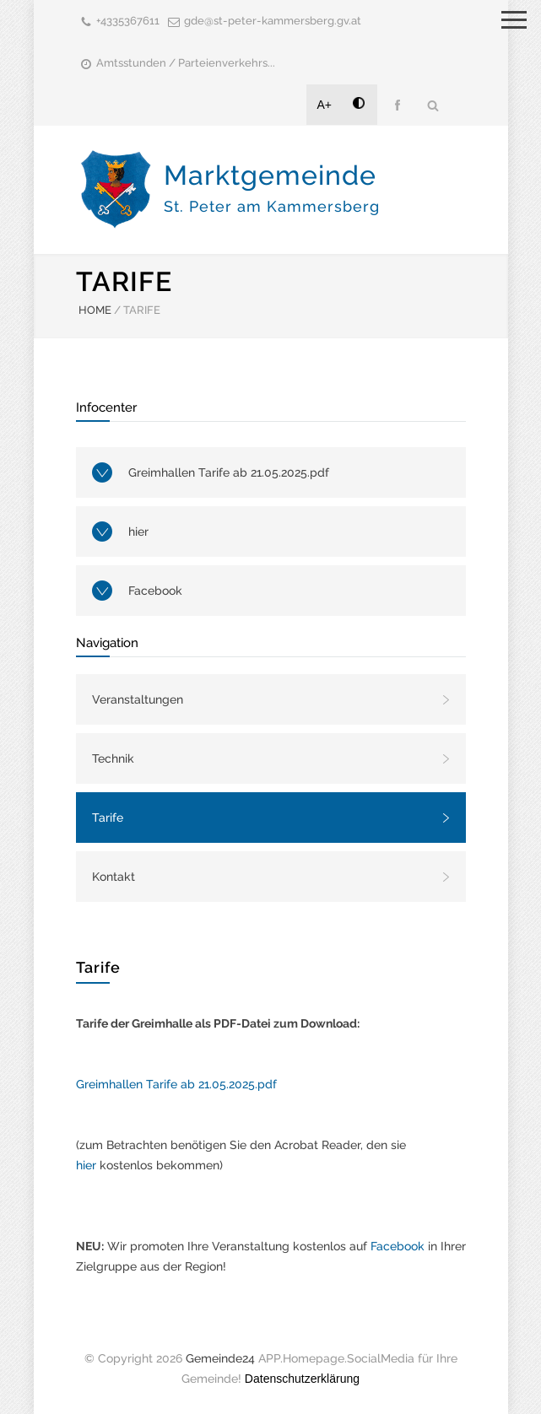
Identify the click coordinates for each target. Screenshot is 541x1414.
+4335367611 (128, 20)
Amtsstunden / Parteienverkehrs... (185, 63)
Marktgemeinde (272, 187)
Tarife (107, 817)
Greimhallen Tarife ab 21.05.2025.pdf (228, 472)
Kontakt (113, 876)
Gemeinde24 (220, 1358)
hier (138, 531)
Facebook (155, 590)
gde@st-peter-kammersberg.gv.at (272, 20)
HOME (94, 310)
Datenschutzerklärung (302, 1378)
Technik (113, 758)
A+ (325, 104)
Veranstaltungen (137, 699)
